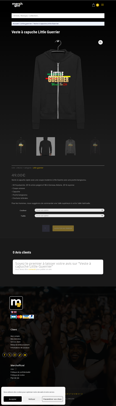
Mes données (16, 339)
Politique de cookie (18, 375)
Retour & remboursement (20, 345)
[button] (100, 42)
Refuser (32, 399)
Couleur (23, 210)
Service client (15, 342)
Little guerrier (26, 24)
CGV (12, 369)
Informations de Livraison (20, 348)
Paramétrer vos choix (52, 399)
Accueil (16, 24)
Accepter (12, 399)
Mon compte (15, 336)
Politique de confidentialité (20, 372)
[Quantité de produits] (45, 228)
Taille (23, 216)
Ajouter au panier (63, 228)
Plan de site (15, 378)
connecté (32, 269)
